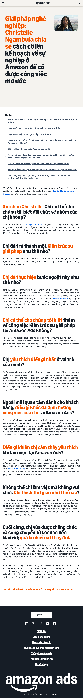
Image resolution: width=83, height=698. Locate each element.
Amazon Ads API (60, 298)
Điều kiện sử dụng (41, 636)
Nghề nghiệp (41, 664)
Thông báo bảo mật (41, 642)
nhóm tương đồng (16, 469)
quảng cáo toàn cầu (34, 224)
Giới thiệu (41, 631)
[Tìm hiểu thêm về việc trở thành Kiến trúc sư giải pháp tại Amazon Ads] (38, 589)
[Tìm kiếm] (80, 3)
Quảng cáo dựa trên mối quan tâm (41, 647)
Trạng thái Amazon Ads (41, 658)
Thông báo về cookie (41, 653)
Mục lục (8, 115)
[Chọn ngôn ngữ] (41, 615)
